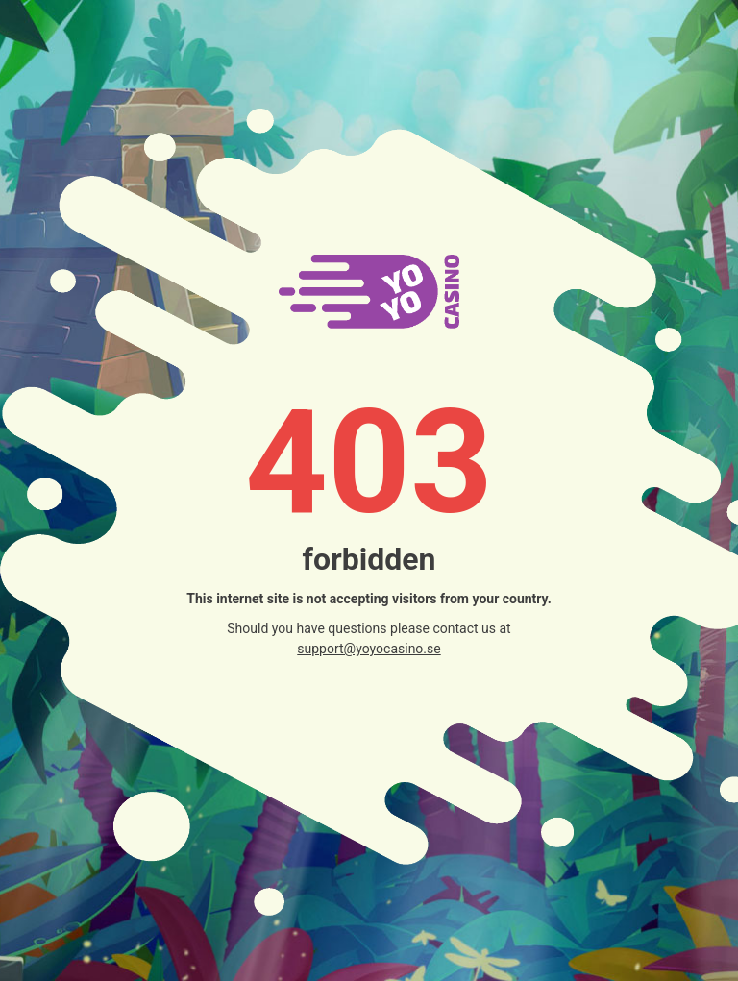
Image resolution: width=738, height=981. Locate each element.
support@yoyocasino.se (368, 648)
